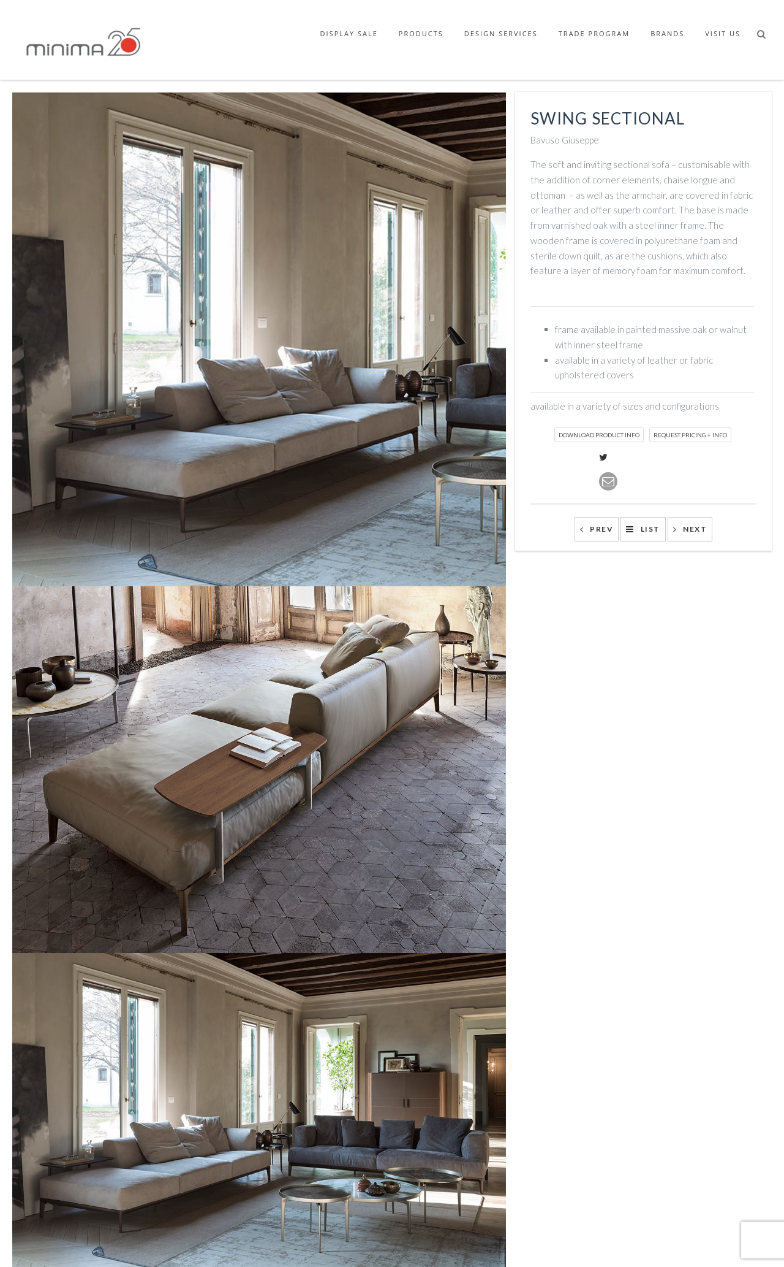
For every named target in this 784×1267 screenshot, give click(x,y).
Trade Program (594, 33)
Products (421, 33)
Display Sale (349, 33)
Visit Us (723, 33)
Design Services (501, 33)
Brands (667, 33)
